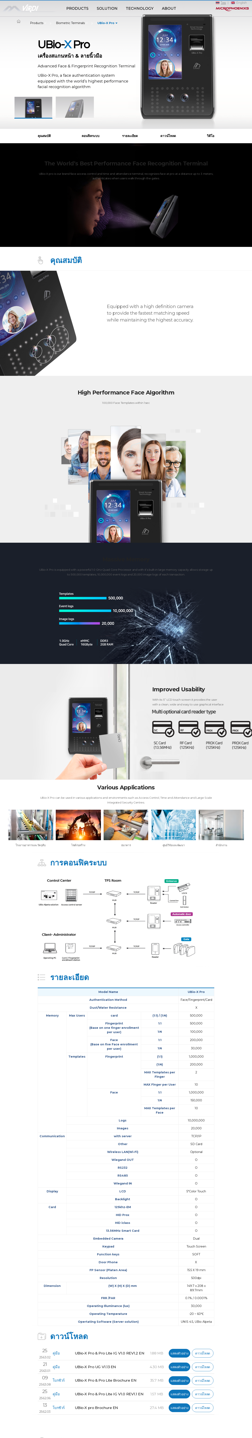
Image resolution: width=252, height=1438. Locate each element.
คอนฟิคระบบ (90, 136)
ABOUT (169, 8)
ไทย (223, 3)
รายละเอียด (130, 136)
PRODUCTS (77, 8)
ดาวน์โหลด (168, 136)
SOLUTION (107, 8)
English (241, 3)
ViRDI (31, 9)
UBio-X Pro (105, 23)
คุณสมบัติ (44, 136)
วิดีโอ (210, 136)
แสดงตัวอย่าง (179, 1353)
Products (36, 23)
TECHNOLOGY (140, 8)
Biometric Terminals (70, 23)
